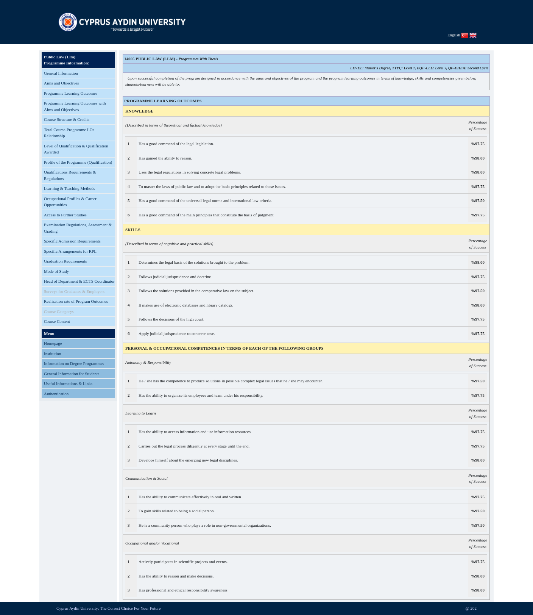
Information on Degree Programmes (74, 363)
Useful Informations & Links (68, 383)
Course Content (57, 321)
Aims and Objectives (61, 83)
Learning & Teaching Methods (69, 188)
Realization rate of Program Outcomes (76, 301)
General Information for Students (71, 373)
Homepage (53, 343)
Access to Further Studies (65, 215)
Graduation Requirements (65, 261)
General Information (61, 73)
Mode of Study (56, 271)
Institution (52, 353)
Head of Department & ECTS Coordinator (79, 281)
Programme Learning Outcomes (70, 93)
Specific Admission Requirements (72, 241)
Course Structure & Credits (66, 119)
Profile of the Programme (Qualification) (78, 162)
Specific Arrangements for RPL (70, 251)
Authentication (56, 393)
